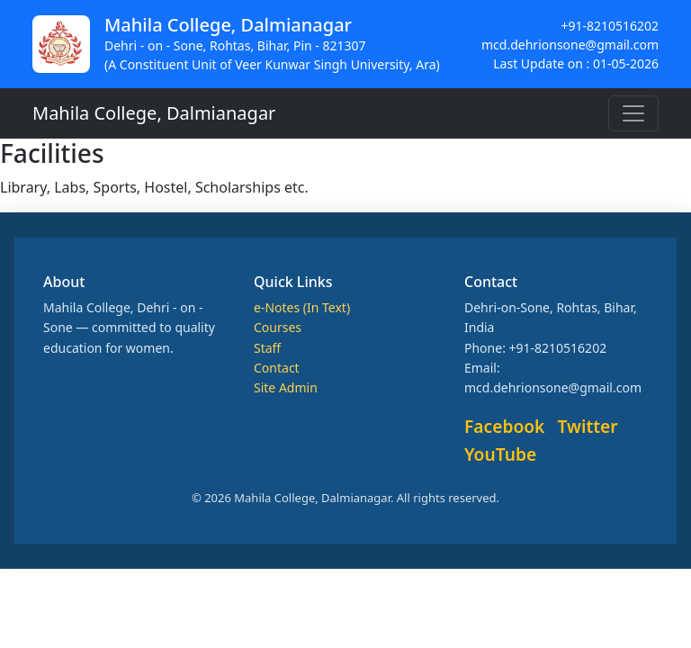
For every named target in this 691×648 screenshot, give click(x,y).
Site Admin (286, 387)
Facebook (504, 426)
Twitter (588, 426)
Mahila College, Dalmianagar (153, 113)
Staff (267, 347)
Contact (277, 367)
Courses (277, 327)
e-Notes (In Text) (302, 307)
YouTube (500, 454)
